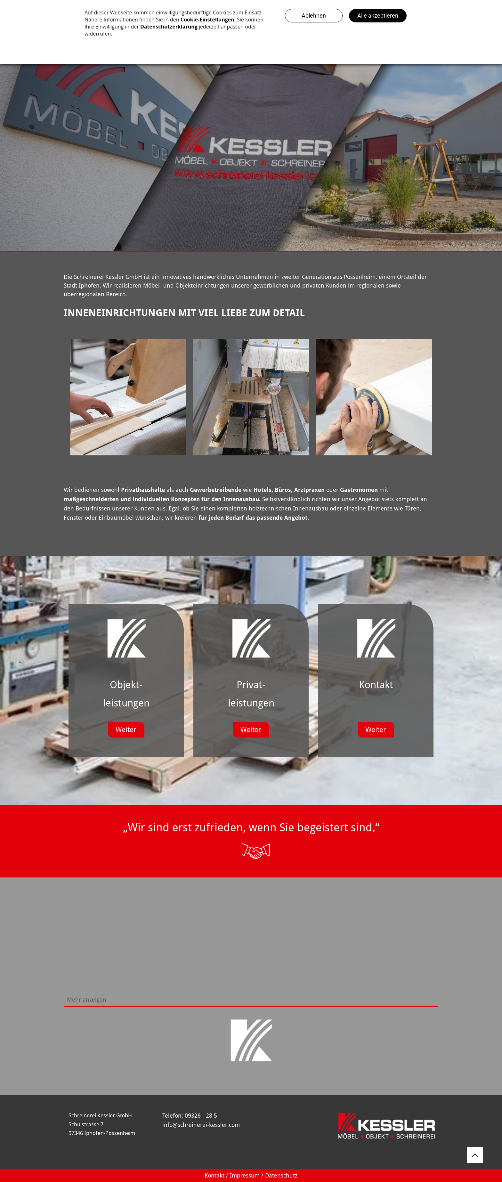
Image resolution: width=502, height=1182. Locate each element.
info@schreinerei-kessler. (195, 1124)
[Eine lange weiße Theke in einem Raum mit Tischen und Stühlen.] (297, 948)
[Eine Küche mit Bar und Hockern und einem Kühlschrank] (112, 948)
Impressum (245, 1175)
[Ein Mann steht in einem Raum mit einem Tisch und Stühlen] (390, 948)
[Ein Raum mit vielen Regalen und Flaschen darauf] (204, 948)
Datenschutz (281, 1175)
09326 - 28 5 (201, 1115)
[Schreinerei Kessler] (128, 397)
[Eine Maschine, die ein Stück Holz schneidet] (251, 397)
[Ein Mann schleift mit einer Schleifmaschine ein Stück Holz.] (374, 397)
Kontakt (214, 1175)
